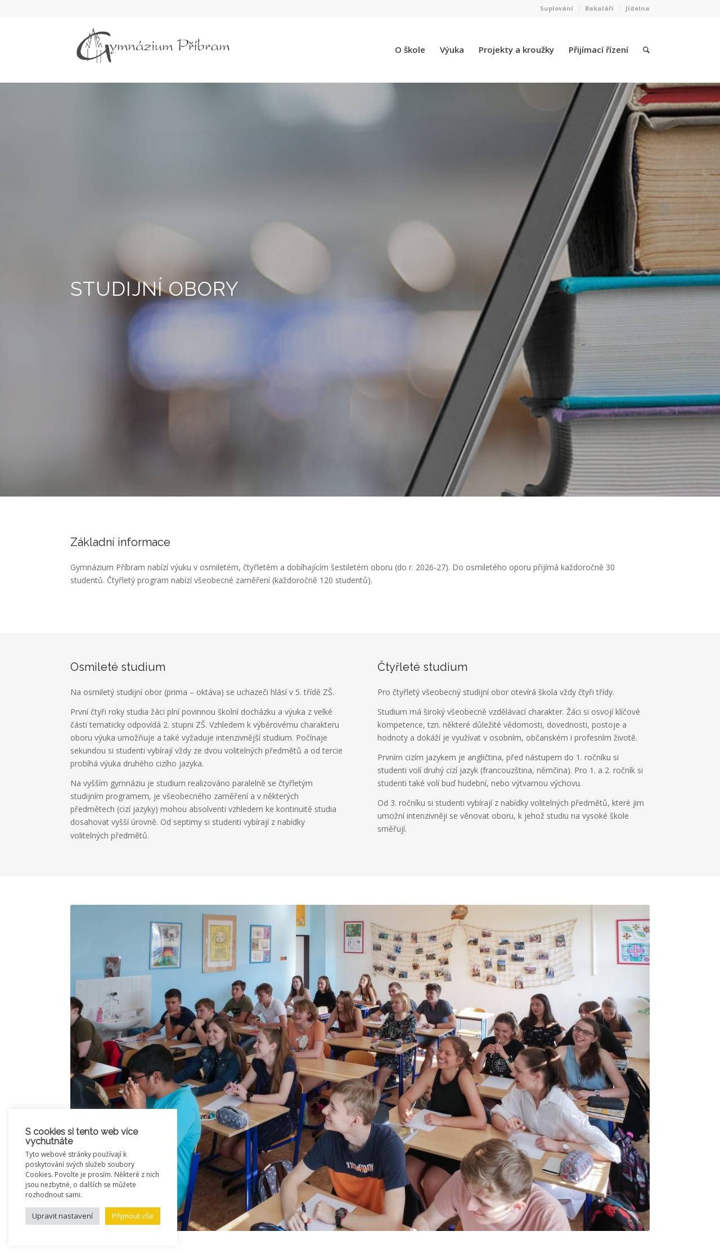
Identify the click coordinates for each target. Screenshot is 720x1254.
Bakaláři (599, 8)
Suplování (556, 8)
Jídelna (638, 8)
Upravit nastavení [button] (62, 1216)
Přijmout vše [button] (133, 1216)
